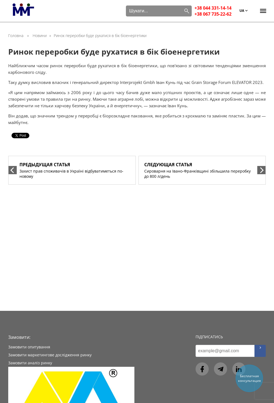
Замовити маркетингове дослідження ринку (50, 354)
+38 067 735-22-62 (212, 14)
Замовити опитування (29, 347)
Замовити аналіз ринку (30, 362)
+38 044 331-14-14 (212, 8)
